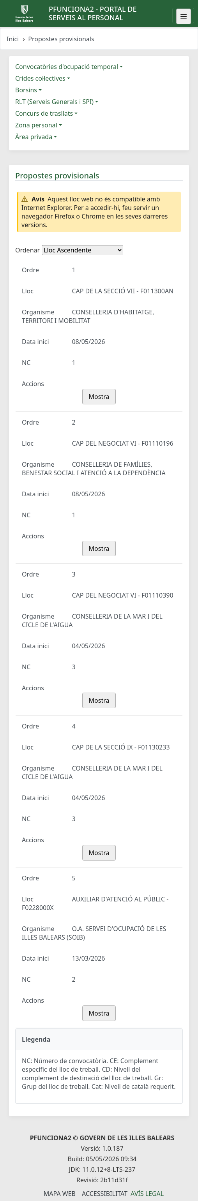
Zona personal (36, 125)
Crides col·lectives (40, 78)
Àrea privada (33, 136)
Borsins (26, 90)
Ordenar (27, 250)
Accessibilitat (104, 1193)
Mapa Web (60, 1193)
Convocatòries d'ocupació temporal (66, 66)
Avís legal (147, 1193)
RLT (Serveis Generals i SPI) (54, 101)
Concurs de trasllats (44, 113)
